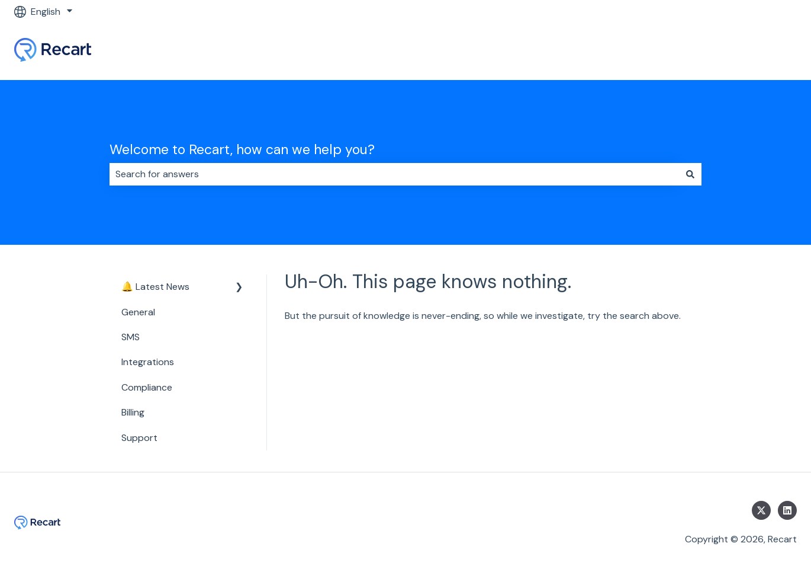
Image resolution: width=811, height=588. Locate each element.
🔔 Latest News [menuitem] (155, 286)
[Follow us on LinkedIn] (787, 510)
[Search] (690, 174)
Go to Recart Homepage (732, 51)
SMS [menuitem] (130, 337)
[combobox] (394, 174)
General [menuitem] (138, 312)
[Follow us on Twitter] (761, 510)
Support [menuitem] (139, 438)
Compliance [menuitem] (146, 387)
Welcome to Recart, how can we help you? (242, 149)
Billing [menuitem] (132, 412)
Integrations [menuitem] (147, 362)
